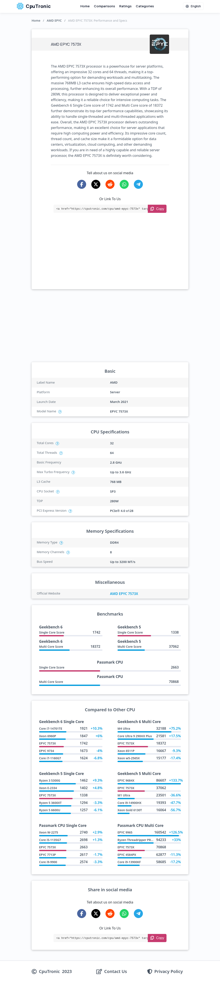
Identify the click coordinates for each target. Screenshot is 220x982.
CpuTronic (34, 6)
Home (85, 6)
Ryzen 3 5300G (49, 780)
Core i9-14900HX (129, 803)
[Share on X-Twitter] (95, 184)
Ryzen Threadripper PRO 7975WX (142, 840)
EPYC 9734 (46, 751)
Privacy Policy (168, 971)
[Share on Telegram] (138, 184)
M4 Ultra (124, 728)
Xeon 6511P (126, 751)
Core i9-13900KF (129, 862)
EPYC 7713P (47, 855)
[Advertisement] (110, 257)
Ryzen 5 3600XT (50, 803)
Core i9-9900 (48, 862)
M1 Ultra (124, 795)
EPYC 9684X (126, 780)
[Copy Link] (157, 209)
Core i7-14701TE (50, 728)
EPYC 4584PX (127, 855)
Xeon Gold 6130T (130, 810)
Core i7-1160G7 (50, 758)
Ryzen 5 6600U (49, 810)
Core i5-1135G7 (50, 840)
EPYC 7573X (47, 743)
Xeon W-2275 (48, 832)
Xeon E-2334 (48, 788)
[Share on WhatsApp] (124, 184)
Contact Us (115, 971)
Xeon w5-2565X (129, 758)
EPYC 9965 (125, 832)
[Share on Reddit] (110, 184)
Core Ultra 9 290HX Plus (135, 736)
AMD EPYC (54, 20)
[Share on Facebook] (81, 184)
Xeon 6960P (47, 736)
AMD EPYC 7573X (124, 593)
